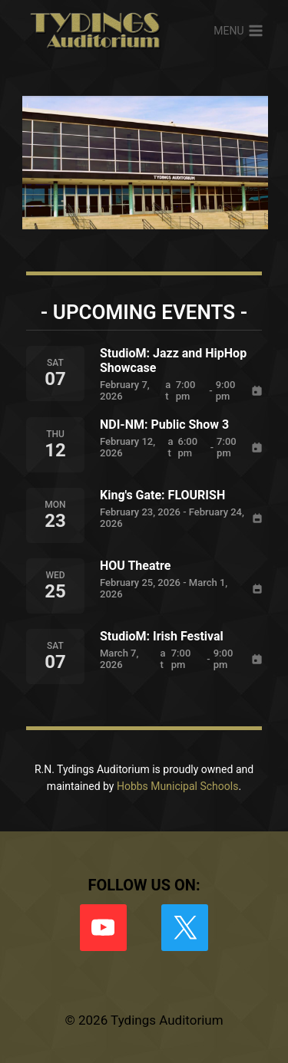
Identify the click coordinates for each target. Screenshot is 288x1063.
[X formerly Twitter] (184, 927)
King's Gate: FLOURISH (162, 495)
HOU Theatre (135, 565)
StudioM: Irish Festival (161, 636)
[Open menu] (238, 31)
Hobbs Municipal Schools (178, 786)
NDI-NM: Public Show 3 (164, 424)
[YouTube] (103, 927)
